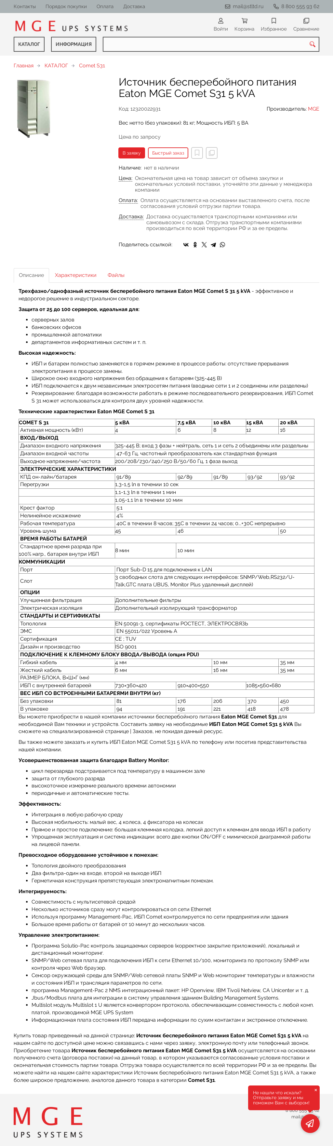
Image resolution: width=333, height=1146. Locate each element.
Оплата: (128, 200)
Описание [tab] (31, 275)
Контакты (25, 6)
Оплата (105, 6)
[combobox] (211, 44)
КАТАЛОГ (29, 44)
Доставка (134, 6)
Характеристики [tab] (76, 275)
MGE (313, 109)
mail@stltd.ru (248, 6)
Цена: (125, 178)
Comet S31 (92, 65)
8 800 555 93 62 (300, 6)
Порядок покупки (66, 6)
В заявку (132, 153)
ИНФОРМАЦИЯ (74, 44)
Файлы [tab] (116, 275)
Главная (23, 65)
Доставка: (131, 217)
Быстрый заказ (168, 153)
